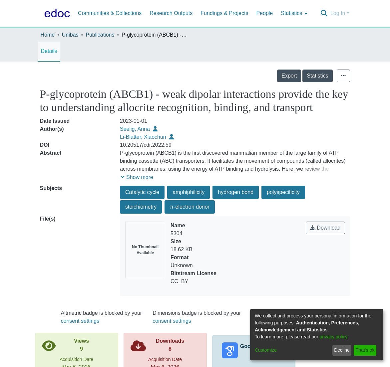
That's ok (365, 350)
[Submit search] (324, 13)
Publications (100, 35)
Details (49, 51)
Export (303, 76)
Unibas (70, 35)
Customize (266, 350)
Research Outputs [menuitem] (171, 13)
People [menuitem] (264, 13)
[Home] (56, 13)
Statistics (332, 76)
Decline (342, 350)
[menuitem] (293, 13)
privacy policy (333, 336)
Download (325, 228)
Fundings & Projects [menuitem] (224, 13)
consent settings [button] (80, 321)
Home (48, 35)
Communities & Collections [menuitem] (110, 13)
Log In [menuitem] (337, 13)
